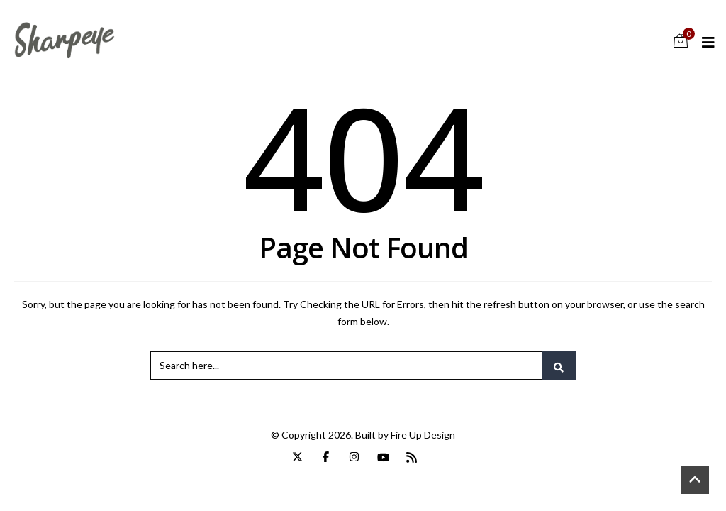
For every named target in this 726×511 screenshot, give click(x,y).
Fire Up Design (423, 435)
